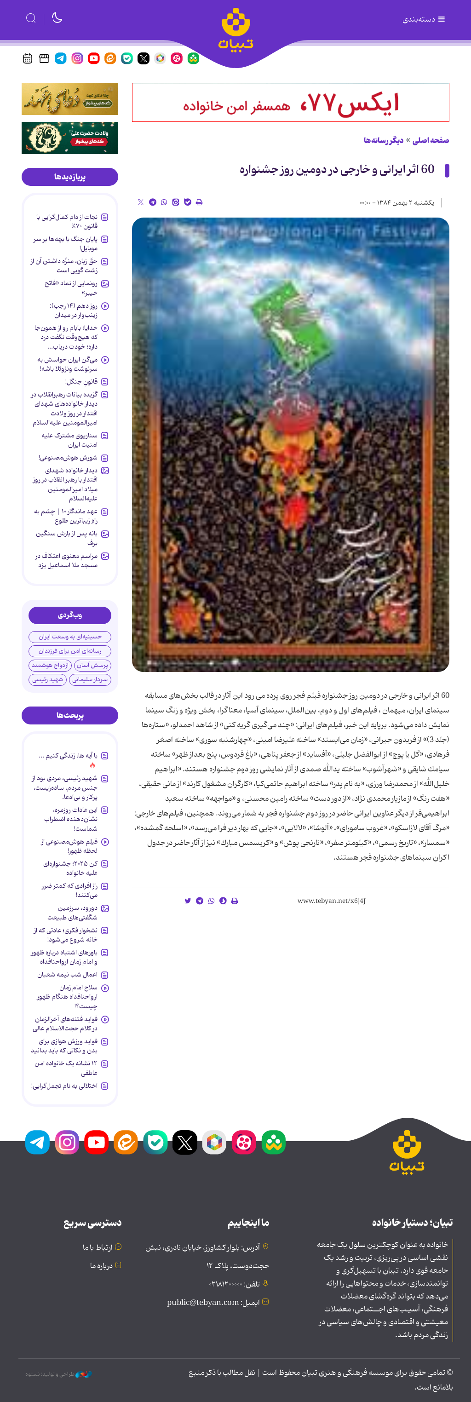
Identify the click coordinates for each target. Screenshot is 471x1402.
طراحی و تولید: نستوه (58, 1374)
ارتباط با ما (98, 1248)
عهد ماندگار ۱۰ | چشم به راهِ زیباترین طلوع (66, 516)
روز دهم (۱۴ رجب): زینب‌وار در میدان (74, 310)
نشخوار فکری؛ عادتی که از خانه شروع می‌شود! (66, 935)
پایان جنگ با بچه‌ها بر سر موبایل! (66, 243)
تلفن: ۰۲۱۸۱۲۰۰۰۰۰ (234, 1285)
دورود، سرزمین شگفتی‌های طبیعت (72, 912)
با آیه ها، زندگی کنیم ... (68, 756)
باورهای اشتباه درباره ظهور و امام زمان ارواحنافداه (64, 957)
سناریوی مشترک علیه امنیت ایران (69, 440)
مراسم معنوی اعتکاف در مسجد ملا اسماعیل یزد (66, 560)
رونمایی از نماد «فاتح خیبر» (71, 288)
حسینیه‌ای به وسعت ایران (70, 637)
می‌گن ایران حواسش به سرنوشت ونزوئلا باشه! (67, 364)
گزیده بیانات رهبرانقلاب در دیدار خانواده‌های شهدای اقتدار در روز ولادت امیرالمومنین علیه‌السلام (64, 409)
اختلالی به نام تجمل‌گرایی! (64, 1086)
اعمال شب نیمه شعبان (67, 975)
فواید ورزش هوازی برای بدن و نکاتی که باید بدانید (64, 1046)
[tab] (70, 177)
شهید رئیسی (47, 679)
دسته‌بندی (424, 20)
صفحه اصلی (431, 140)
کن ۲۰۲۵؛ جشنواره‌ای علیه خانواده (70, 868)
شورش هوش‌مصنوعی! (68, 458)
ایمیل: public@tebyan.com (213, 1303)
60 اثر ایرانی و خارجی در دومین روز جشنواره (337, 170)
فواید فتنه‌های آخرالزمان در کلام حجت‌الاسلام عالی (65, 1024)
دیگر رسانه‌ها (384, 140)
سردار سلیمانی (90, 679)
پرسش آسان (92, 665)
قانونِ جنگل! (81, 382)
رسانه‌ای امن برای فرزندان (70, 651)
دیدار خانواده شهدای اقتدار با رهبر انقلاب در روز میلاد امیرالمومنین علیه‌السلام (65, 484)
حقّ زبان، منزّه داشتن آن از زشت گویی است (64, 266)
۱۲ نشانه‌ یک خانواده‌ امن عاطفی (66, 1068)
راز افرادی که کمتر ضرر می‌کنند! (70, 890)
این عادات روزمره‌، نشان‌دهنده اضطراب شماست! (71, 819)
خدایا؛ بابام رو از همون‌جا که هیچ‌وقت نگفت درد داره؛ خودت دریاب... (66, 337)
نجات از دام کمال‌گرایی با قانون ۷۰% (67, 221)
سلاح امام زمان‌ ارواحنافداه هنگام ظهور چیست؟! (67, 997)
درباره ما (101, 1266)
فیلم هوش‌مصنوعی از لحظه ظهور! (69, 846)
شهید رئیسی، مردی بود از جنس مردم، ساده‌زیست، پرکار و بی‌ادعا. (65, 787)
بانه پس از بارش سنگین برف (67, 538)
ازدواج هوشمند (50, 665)
